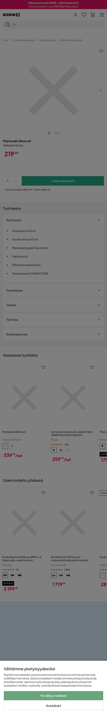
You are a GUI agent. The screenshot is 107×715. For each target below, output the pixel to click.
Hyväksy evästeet (53, 696)
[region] (53, 688)
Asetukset (53, 706)
